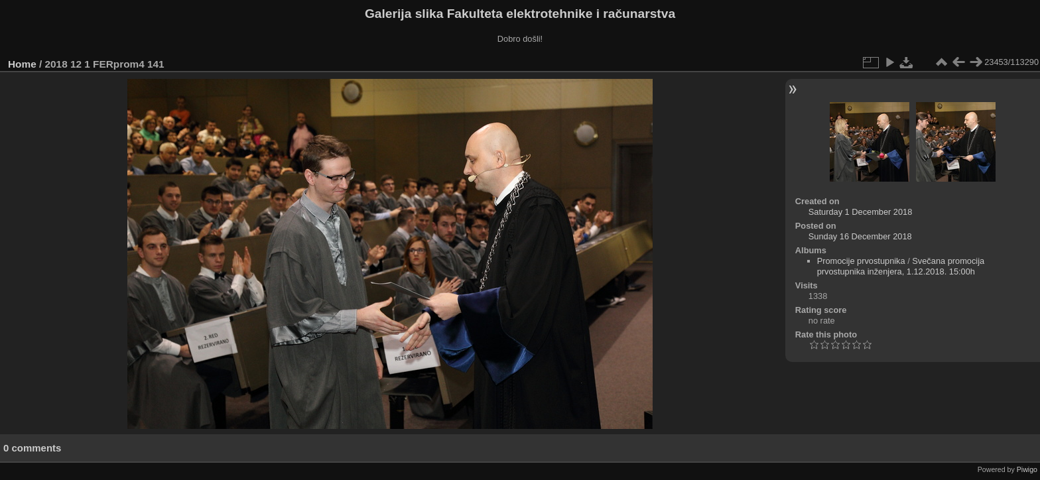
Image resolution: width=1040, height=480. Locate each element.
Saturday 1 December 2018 (861, 212)
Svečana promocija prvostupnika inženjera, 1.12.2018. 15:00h (901, 266)
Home (22, 64)
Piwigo (1027, 469)
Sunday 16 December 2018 (860, 236)
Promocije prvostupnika (861, 261)
